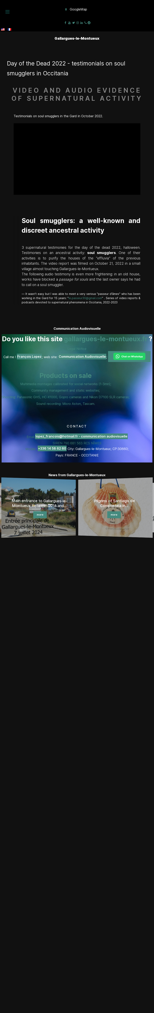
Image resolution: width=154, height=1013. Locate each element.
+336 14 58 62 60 (52, 448)
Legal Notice (77, 349)
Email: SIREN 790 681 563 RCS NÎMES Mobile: (76, 442)
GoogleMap (78, 9)
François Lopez (29, 357)
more (40, 514)
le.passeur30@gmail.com (85, 298)
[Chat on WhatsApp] (129, 356)
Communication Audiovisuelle (82, 357)
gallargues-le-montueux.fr (105, 339)
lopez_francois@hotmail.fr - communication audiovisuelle (81, 436)
